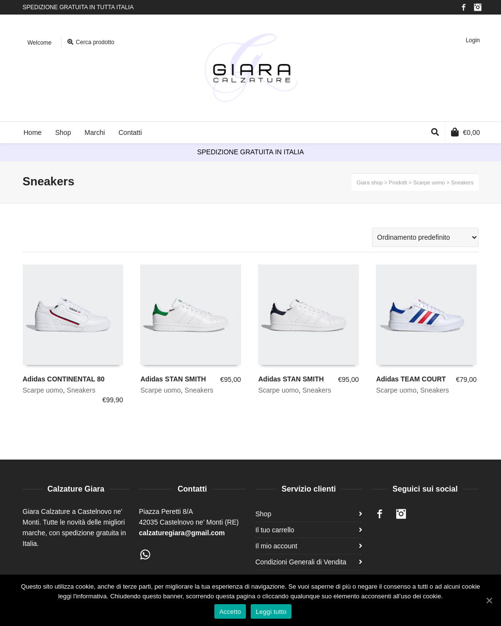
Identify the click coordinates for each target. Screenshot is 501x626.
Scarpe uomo (43, 390)
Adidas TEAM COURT (411, 379)
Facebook (463, 7)
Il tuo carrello (275, 530)
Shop (264, 514)
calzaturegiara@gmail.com (182, 533)
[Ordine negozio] (425, 237)
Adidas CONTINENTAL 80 (64, 379)
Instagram (478, 7)
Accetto (230, 611)
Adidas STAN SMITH (173, 379)
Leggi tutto (271, 611)
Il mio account (276, 546)
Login (473, 40)
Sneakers (81, 390)
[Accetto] (489, 600)
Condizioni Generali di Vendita (301, 562)
